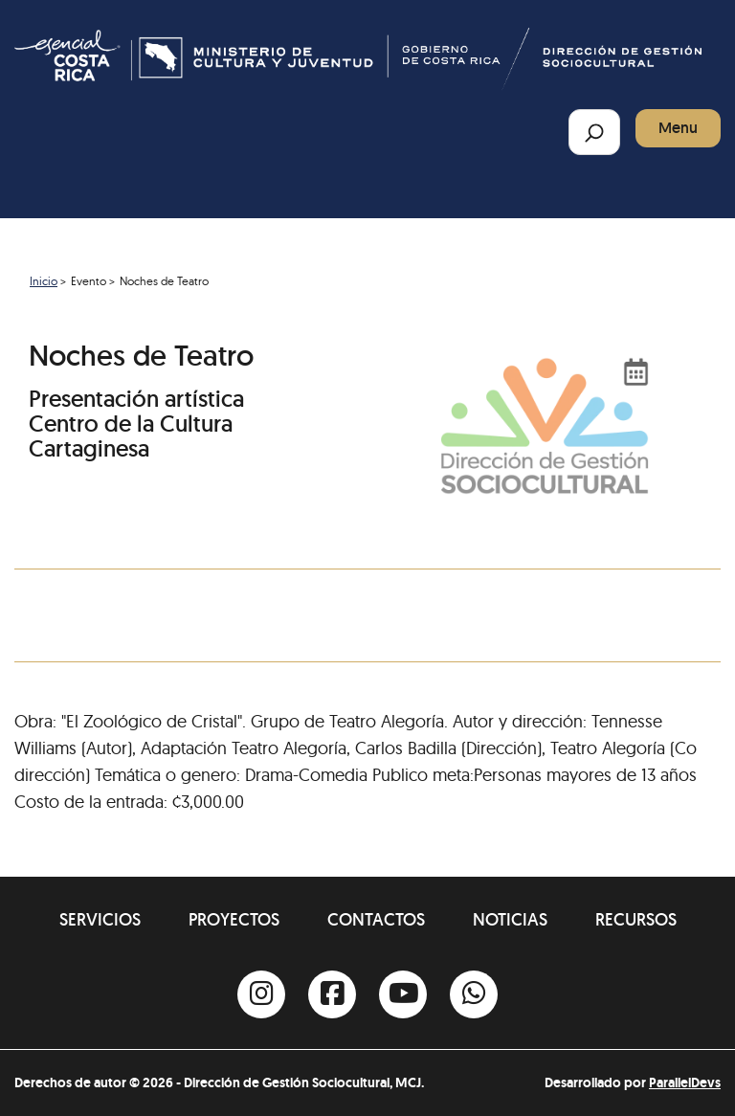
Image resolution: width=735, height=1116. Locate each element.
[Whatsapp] (474, 994)
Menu (678, 128)
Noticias (510, 919)
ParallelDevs (685, 1082)
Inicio (43, 281)
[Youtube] (403, 994)
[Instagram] (261, 994)
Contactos (376, 919)
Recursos (636, 919)
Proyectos (234, 919)
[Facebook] (332, 994)
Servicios (100, 919)
